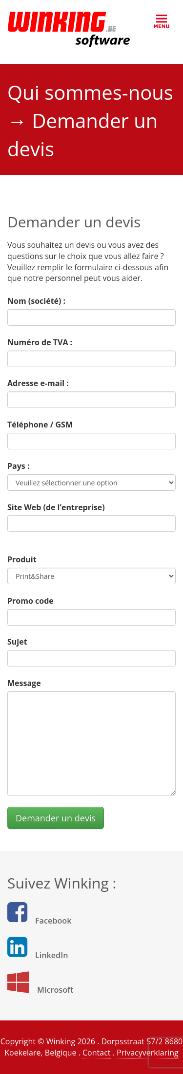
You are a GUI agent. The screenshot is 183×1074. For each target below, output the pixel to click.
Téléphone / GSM (40, 424)
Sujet (17, 641)
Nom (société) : (36, 301)
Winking (61, 1041)
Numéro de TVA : (39, 342)
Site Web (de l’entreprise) (56, 507)
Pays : (18, 466)
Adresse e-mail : (38, 383)
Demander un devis (56, 818)
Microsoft (55, 989)
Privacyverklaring (148, 1052)
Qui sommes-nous (90, 92)
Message (24, 683)
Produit (22, 559)
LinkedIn (51, 955)
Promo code (30, 600)
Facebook (53, 920)
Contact (96, 1052)
